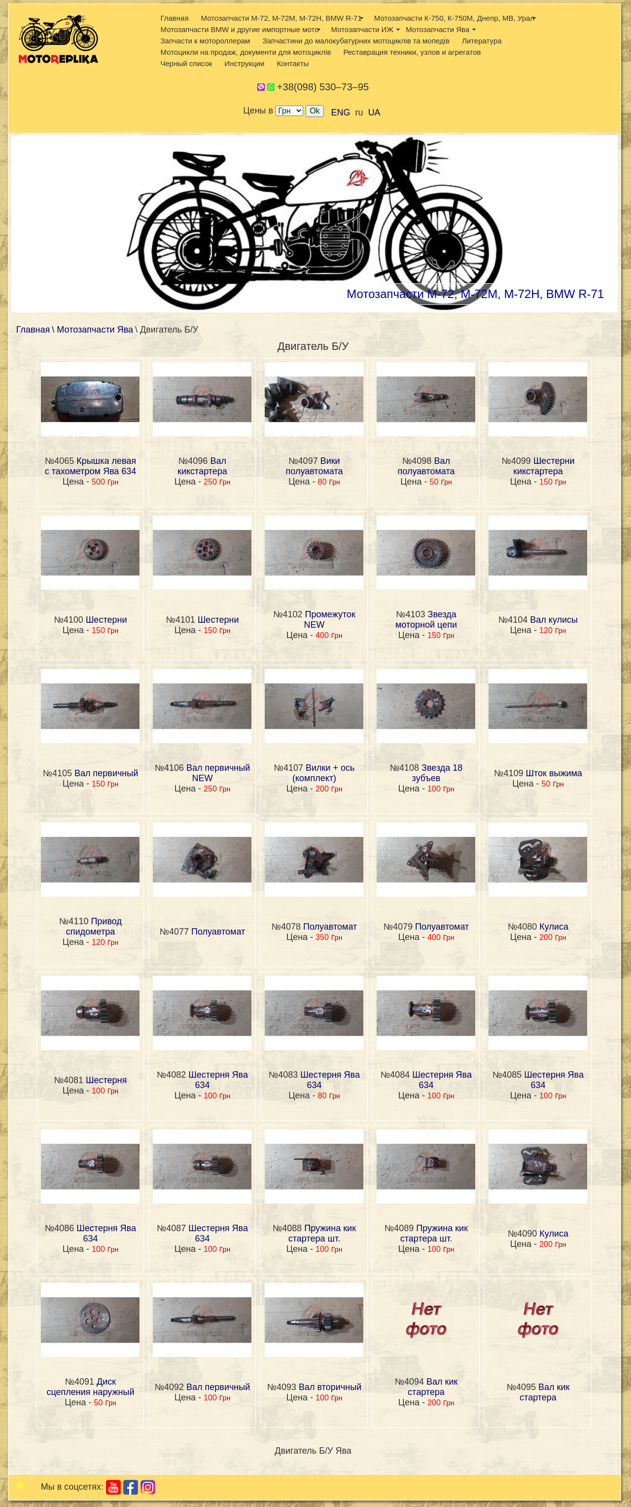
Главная (174, 18)
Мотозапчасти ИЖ (362, 29)
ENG (341, 112)
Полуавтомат (218, 932)
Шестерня (106, 1080)
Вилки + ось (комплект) (323, 773)
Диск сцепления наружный (90, 1387)
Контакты (293, 63)
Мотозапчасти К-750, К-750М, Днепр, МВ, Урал (454, 18)
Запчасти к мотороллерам (205, 41)
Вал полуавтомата (426, 466)
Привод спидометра (94, 926)
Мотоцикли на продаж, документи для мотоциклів (245, 52)
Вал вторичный (330, 1387)
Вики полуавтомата (314, 466)
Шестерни (106, 620)
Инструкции (244, 63)
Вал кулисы (554, 620)
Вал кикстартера (202, 466)
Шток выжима (554, 773)
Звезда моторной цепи (426, 619)
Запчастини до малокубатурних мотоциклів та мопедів (356, 41)
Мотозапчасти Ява (437, 29)
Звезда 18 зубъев (437, 773)
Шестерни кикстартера (543, 466)
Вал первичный (106, 773)
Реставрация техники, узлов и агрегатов (412, 52)
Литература (482, 41)
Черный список (186, 63)
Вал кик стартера (432, 1387)
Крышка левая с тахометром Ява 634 (91, 466)
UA (374, 112)
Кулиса (553, 927)
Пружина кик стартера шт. (322, 1233)
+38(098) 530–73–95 (323, 86)
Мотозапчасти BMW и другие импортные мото (239, 29)
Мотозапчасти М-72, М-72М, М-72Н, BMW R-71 (281, 18)
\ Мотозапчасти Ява (92, 330)
